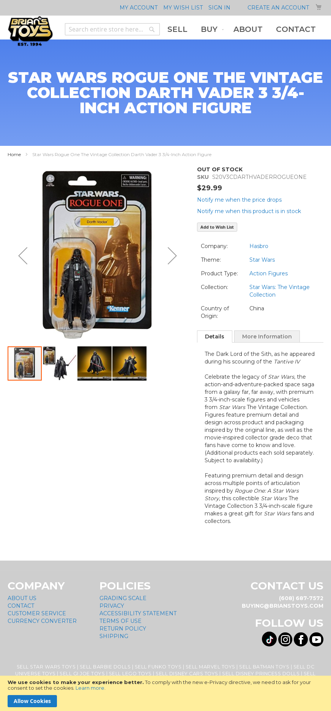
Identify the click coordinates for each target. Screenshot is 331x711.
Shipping (113, 636)
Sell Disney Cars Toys (187, 673)
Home (14, 154)
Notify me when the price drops (239, 199)
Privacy (111, 605)
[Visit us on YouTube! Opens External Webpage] (316, 639)
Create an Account (278, 7)
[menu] (241, 29)
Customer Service (37, 613)
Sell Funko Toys (158, 667)
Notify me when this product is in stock (249, 211)
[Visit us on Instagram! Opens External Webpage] (285, 639)
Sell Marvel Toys (210, 667)
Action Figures (268, 273)
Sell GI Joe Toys (82, 673)
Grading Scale (123, 598)
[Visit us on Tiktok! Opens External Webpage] (269, 639)
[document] (165, 693)
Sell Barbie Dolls (105, 667)
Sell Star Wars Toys (46, 667)
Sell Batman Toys (264, 667)
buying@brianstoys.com (282, 605)
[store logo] (30, 31)
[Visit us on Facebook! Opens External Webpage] (301, 639)
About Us (22, 598)
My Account (139, 7)
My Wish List (183, 7)
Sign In (219, 7)
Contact (21, 605)
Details (214, 336)
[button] (23, 256)
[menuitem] (177, 29)
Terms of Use (120, 621)
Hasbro (258, 246)
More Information (267, 336)
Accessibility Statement (138, 613)
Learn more (90, 688)
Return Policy (122, 628)
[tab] (214, 336)
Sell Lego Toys (130, 673)
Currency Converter (42, 621)
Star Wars (262, 259)
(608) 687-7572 (301, 598)
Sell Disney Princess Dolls (260, 673)
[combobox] (112, 29)
